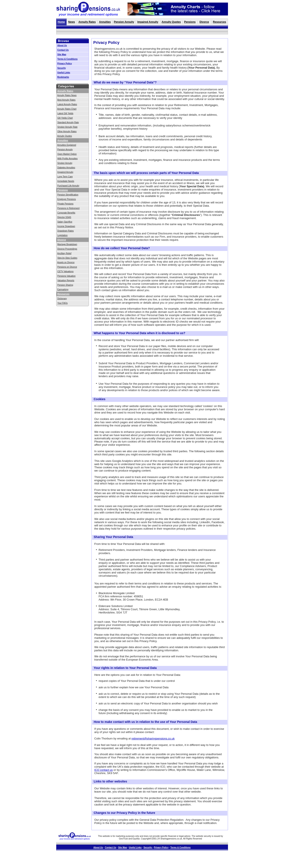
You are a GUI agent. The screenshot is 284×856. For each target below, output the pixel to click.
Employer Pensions (66, 199)
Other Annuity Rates (67, 131)
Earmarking (62, 289)
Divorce (204, 21)
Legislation (62, 235)
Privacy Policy (64, 63)
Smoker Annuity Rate (67, 127)
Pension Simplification (67, 195)
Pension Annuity (124, 21)
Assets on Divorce (66, 262)
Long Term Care (65, 176)
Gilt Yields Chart (65, 118)
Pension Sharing (65, 285)
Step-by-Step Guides (67, 258)
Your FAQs (62, 303)
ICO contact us (103, 769)
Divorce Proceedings (67, 249)
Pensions (190, 21)
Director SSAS (64, 217)
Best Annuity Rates (66, 100)
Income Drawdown (66, 226)
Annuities (105, 21)
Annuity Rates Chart (67, 109)
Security (61, 68)
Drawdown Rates (65, 231)
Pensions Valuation (66, 276)
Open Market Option (67, 154)
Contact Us (63, 50)
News (71, 21)
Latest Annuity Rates (67, 104)
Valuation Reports (65, 280)
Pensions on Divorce (67, 267)
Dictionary (62, 298)
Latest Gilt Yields (65, 113)
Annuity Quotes (171, 21)
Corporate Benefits (66, 213)
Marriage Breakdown (67, 244)
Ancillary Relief (64, 253)
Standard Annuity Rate (68, 122)
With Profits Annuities (67, 158)
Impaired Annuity (147, 21)
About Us (62, 45)
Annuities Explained (66, 145)
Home (61, 21)
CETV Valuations (65, 271)
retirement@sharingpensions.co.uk (153, 738)
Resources (219, 21)
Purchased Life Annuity (68, 185)
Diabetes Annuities (66, 167)
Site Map (61, 54)
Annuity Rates (87, 21)
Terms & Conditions (67, 59)
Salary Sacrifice (64, 222)
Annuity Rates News (67, 95)
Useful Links (63, 72)
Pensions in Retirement (68, 208)
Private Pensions (65, 204)
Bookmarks (63, 77)
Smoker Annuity (64, 163)
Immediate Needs (65, 181)
